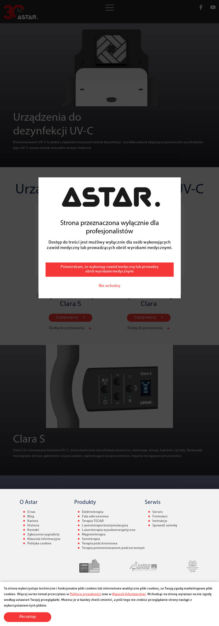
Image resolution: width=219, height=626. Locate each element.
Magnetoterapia (93, 534)
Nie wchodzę (109, 258)
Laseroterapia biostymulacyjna (105, 525)
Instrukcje (159, 521)
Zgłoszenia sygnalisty (43, 534)
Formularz (160, 516)
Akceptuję (27, 617)
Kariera (32, 521)
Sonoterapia (91, 539)
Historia (33, 525)
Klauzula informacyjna (43, 539)
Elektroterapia (92, 512)
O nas (31, 512)
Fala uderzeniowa (95, 516)
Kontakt (33, 530)
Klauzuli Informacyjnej (129, 594)
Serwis (157, 512)
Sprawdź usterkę (164, 525)
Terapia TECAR (93, 521)
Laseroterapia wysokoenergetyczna (108, 530)
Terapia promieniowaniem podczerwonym (113, 548)
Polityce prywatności (85, 594)
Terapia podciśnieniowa (99, 543)
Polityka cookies (39, 543)
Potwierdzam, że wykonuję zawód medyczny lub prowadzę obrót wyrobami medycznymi (109, 241)
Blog (30, 516)
